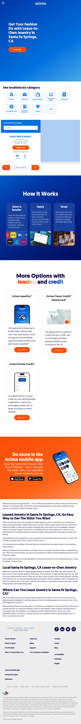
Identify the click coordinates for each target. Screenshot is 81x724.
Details (17, 156)
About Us (33, 639)
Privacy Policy (25, 687)
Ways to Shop (10, 643)
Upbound (8, 679)
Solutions (57, 659)
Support (33, 648)
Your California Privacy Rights (40, 687)
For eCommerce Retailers (39, 652)
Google (36, 479)
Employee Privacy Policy (60, 687)
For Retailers (10, 648)
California (19, 628)
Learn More (22, 350)
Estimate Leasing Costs (20, 152)
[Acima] (40, 4)
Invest (56, 643)
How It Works (10, 639)
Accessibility (59, 654)
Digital (56, 663)
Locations (10, 628)
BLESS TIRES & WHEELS (20, 136)
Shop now (17, 49)
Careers (57, 639)
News (32, 643)
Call (25, 156)
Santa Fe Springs (29, 628)
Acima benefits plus (12, 670)
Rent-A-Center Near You (14, 652)
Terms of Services (12, 687)
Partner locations (11, 675)
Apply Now (20, 147)
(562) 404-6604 (21, 143)
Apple (18, 479)
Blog (56, 648)
